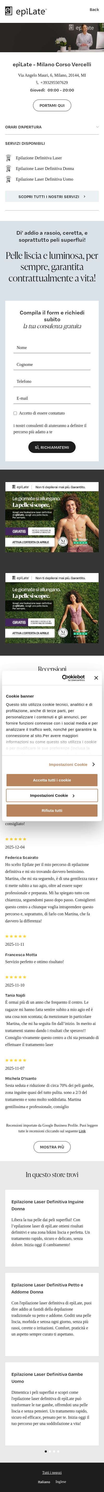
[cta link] (52, 517)
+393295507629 (52, 82)
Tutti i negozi (52, 1473)
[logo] (26, 11)
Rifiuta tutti (52, 810)
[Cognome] (52, 364)
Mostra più (52, 1146)
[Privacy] (15, 413)
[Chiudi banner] (96, 678)
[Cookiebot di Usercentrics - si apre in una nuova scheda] (64, 678)
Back (94, 9)
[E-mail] (52, 398)
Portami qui (52, 105)
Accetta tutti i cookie (52, 780)
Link (82, 1131)
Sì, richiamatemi (52, 447)
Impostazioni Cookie (68, 764)
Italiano (44, 1482)
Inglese (61, 1482)
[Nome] (52, 348)
